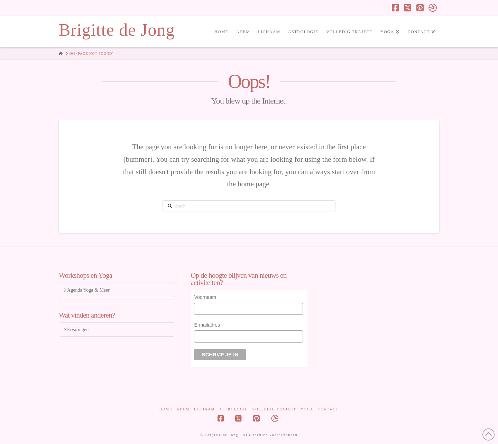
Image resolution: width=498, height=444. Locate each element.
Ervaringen (76, 329)
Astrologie (233, 409)
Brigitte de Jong (117, 29)
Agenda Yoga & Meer (86, 290)
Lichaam (204, 409)
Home (165, 409)
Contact (328, 409)
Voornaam (205, 297)
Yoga (307, 409)
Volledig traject (274, 409)
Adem (183, 409)
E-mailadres (207, 325)
